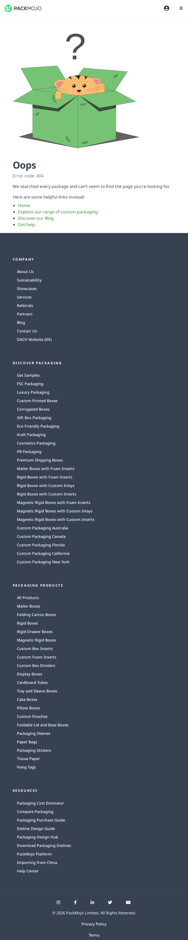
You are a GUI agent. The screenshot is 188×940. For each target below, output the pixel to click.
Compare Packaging (35, 811)
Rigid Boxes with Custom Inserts (46, 494)
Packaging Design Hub (37, 837)
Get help (26, 224)
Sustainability (29, 280)
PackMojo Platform (34, 853)
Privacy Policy (94, 923)
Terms (94, 935)
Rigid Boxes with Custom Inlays (46, 485)
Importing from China (37, 862)
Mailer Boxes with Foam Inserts (46, 468)
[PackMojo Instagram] (58, 902)
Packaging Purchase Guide (41, 820)
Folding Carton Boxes (36, 614)
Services (24, 297)
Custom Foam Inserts (36, 657)
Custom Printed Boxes (37, 400)
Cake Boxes (27, 699)
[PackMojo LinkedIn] (92, 902)
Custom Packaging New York (43, 561)
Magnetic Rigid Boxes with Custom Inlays (55, 510)
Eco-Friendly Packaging (38, 426)
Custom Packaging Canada (41, 536)
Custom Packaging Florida (41, 544)
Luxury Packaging (33, 392)
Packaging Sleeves (33, 733)
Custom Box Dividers (36, 665)
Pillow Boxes (28, 707)
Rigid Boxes (27, 623)
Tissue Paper (28, 758)
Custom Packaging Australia (42, 527)
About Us (25, 271)
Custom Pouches (32, 716)
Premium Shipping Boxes (40, 460)
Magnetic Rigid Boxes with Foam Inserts (53, 502)
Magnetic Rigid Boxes (36, 640)
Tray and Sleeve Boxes (37, 690)
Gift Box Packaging (34, 417)
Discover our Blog (36, 218)
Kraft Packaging (31, 434)
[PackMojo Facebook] (75, 902)
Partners (25, 314)
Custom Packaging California (43, 553)
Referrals (25, 305)
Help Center (28, 870)
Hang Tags (26, 767)
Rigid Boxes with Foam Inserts (44, 477)
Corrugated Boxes (33, 409)
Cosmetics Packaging (36, 443)
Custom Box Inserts (35, 648)
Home (24, 205)
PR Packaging (29, 451)
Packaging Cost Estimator (40, 803)
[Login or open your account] (166, 8)
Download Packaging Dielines (44, 845)
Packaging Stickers (34, 750)
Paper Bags (27, 741)
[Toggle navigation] (181, 8)
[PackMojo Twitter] (110, 902)
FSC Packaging (30, 383)
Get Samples (28, 375)
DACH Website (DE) (34, 339)
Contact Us (27, 330)
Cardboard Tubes (32, 682)
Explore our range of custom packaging (58, 212)
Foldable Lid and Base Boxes (42, 724)
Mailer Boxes (28, 606)
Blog (21, 322)
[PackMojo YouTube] (128, 902)
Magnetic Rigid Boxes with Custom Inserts (55, 519)
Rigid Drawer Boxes (35, 631)
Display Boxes (29, 674)
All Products (28, 597)
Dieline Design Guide (36, 828)
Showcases (27, 288)
